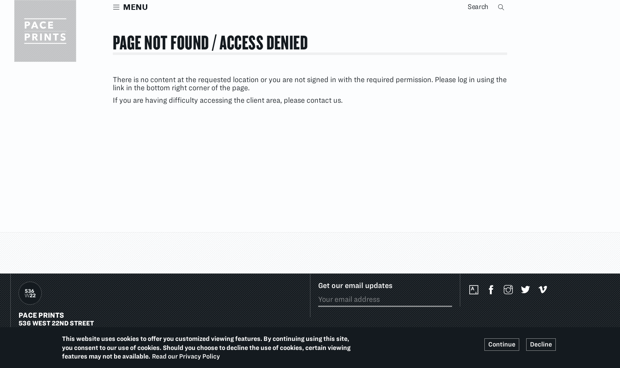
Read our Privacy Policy (186, 356)
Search (502, 7)
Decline (541, 344)
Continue (501, 344)
